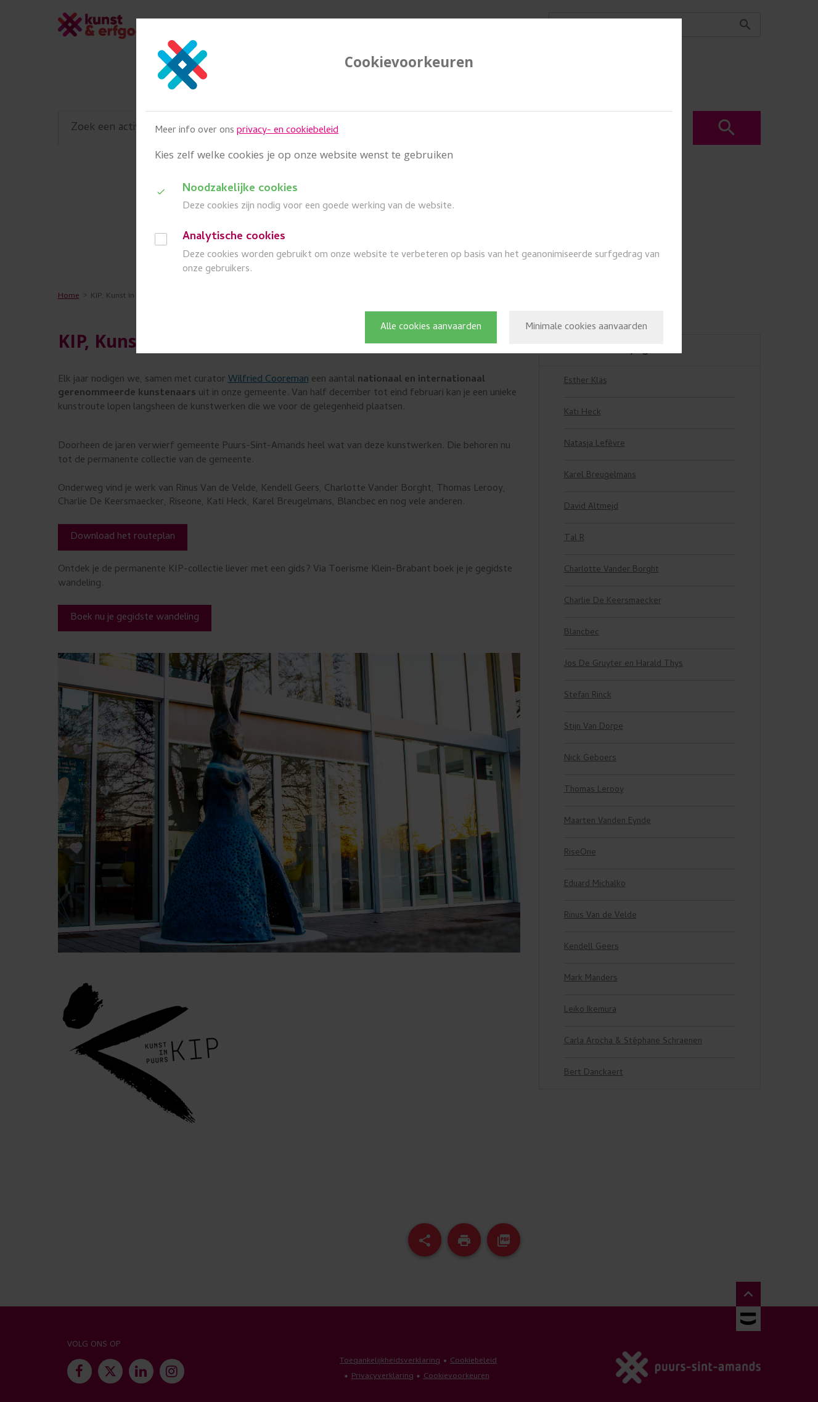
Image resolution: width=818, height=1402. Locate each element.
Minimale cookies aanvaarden (586, 327)
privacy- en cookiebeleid (287, 131)
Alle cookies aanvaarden (430, 327)
